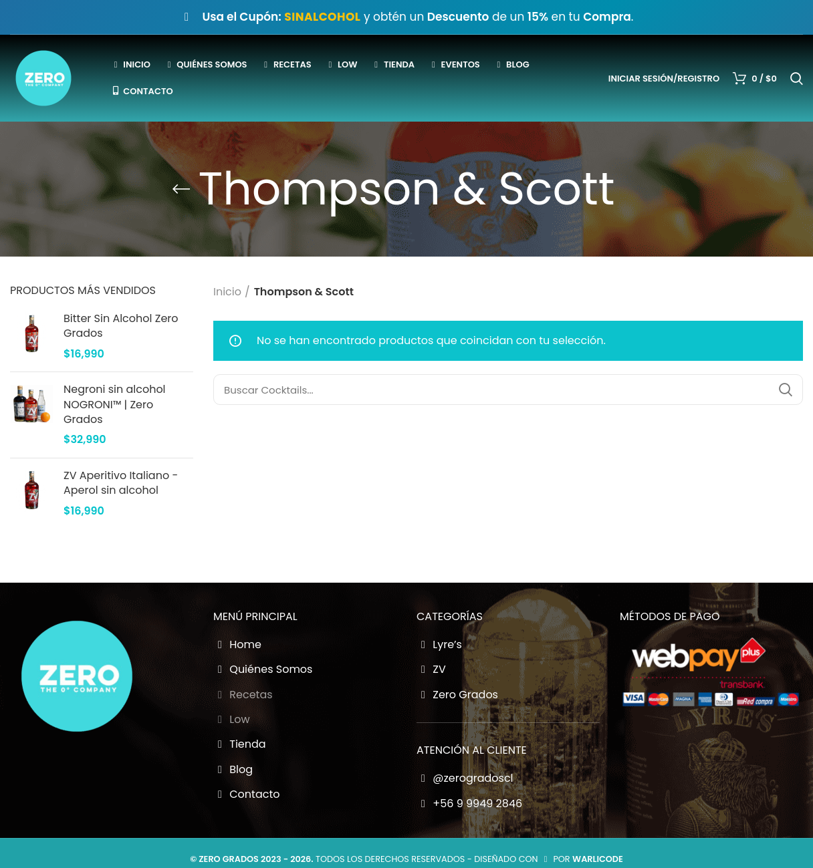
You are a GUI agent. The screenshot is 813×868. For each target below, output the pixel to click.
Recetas (243, 695)
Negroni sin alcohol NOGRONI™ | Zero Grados (115, 404)
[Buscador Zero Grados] (508, 389)
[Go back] (181, 189)
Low (231, 719)
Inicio (227, 291)
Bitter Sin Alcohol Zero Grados (121, 326)
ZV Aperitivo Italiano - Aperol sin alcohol (121, 483)
